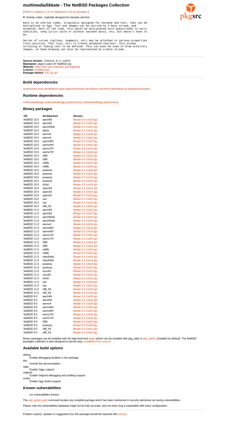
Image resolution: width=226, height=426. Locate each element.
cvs (47, 80)
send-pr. (123, 421)
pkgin (92, 346)
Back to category (34, 11)
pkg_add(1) (149, 346)
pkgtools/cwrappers (139, 96)
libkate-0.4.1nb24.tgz (85, 127)
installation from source (96, 349)
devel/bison (92, 96)
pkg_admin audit (37, 407)
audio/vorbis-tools (33, 96)
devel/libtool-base (54, 96)
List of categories (56, 11)
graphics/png (74, 110)
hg (51, 80)
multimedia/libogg (33, 110)
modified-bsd (41, 77)
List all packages (77, 11)
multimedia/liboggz (55, 110)
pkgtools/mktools (75, 96)
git (55, 80)
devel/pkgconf (119, 96)
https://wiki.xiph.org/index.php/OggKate (57, 74)
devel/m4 (105, 96)
